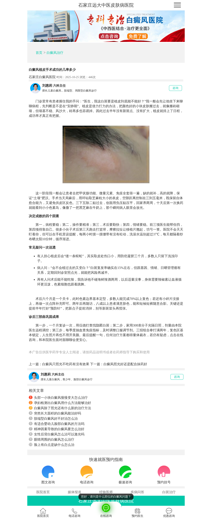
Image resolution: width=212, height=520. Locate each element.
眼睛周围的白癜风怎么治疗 (51, 439)
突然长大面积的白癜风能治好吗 (55, 413)
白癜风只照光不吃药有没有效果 (65, 364)
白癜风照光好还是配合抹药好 (125, 364)
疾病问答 (137, 492)
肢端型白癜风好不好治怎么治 (53, 418)
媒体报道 (74, 492)
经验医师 (106, 492)
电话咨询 (74, 512)
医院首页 (43, 492)
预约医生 (137, 512)
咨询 (175, 88)
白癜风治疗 (55, 52)
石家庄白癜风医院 (42, 77)
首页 (39, 52)
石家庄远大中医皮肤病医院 (106, 5)
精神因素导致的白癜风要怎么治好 (56, 429)
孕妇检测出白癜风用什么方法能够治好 (60, 403)
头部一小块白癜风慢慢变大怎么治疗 (58, 397)
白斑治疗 (169, 492)
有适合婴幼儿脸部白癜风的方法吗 (56, 424)
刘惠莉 (47, 85)
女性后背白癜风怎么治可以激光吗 (56, 434)
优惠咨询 (169, 512)
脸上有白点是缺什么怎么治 (51, 444)
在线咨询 (106, 509)
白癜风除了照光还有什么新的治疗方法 (60, 408)
